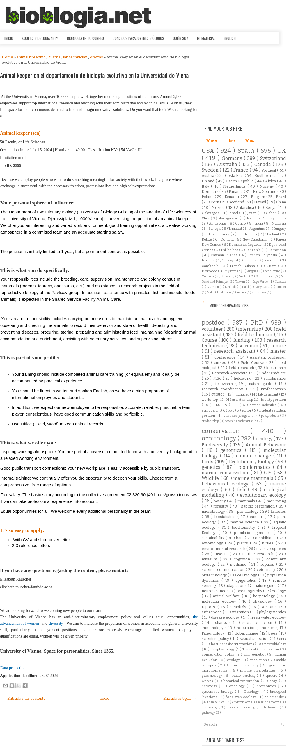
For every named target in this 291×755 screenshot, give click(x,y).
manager (242, 394)
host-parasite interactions (233, 644)
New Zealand (265, 191)
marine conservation (226, 473)
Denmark (210, 191)
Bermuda (272, 260)
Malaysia (279, 223)
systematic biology (218, 692)
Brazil (281, 197)
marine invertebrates (259, 670)
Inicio (8, 38)
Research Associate (230, 373)
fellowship (225, 384)
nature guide (262, 384)
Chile (206, 218)
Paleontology (213, 633)
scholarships (275, 378)
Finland (209, 181)
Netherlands (235, 186)
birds (208, 461)
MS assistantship (240, 400)
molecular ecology (220, 601)
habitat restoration (258, 506)
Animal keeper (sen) (20, 133)
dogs (274, 681)
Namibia (254, 218)
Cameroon (277, 250)
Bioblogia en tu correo (85, 38)
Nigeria (226, 276)
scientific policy (216, 638)
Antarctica (245, 207)
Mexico (219, 207)
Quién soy (180, 38)
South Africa (266, 175)
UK (281, 150)
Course (210, 340)
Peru (215, 202)
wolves (208, 681)
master (278, 351)
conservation (226, 431)
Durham (213, 287)
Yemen (241, 292)
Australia (228, 164)
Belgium (258, 197)
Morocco (210, 271)
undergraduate (273, 373)
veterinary (267, 569)
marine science (245, 522)
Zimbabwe (259, 292)
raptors (209, 607)
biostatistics (225, 516)
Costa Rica (235, 175)
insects (222, 554)
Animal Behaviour (266, 445)
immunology (213, 628)
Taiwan (240, 282)
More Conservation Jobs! (229, 305)
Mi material (206, 38)
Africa (271, 181)
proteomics (267, 686)
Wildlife (211, 478)
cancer (257, 516)
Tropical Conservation (261, 649)
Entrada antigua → (179, 698)
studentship (210, 421)
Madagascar (228, 218)
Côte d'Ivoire (272, 271)
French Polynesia (263, 255)
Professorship (273, 389)
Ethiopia (231, 287)
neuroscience (214, 591)
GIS (269, 473)
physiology (263, 601)
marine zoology (269, 702)
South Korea (265, 276)
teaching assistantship (241, 421)
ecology (265, 438)
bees (273, 633)
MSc (218, 378)
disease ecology (226, 617)
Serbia (244, 276)
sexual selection (255, 638)
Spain (247, 150)
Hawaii (260, 202)
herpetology (264, 596)
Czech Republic (240, 181)
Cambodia (211, 266)
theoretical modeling (241, 707)
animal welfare (227, 596)
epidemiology (241, 702)
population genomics (256, 628)
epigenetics (247, 580)
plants (243, 543)
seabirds (239, 607)
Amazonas (218, 223)
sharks (222, 622)
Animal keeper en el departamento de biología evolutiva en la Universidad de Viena (94, 75)
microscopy (210, 707)
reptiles (268, 564)
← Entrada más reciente (24, 698)
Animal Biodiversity (243, 665)
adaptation (235, 585)
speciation (259, 660)
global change (247, 633)
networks (210, 686)
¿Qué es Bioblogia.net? (40, 38)
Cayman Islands (225, 255)
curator (218, 394)
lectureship (276, 368)
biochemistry (245, 527)
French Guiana (243, 266)
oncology (237, 686)
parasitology (212, 676)
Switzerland (273, 158)
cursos (221, 362)
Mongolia (208, 276)
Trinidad (235, 229)
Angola (252, 271)
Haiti (245, 287)
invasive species (271, 548)
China (281, 202)
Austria (54, 57)
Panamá (236, 191)
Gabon (272, 213)
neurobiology (275, 644)
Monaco (225, 292)
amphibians (266, 538)
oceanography (250, 591)
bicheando (271, 707)
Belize (207, 239)
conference (225, 357)
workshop (210, 400)
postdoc (214, 322)
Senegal (215, 229)
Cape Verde (260, 282)
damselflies (217, 702)
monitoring (276, 501)
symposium (211, 410)
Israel (233, 213)
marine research (258, 554)
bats (240, 538)
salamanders (275, 697)
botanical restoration (241, 681)
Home (8, 57)
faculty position (273, 400)
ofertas (97, 57)
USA (209, 150)
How (231, 140)
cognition (243, 559)
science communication (224, 569)
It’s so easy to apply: (22, 530)
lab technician (75, 57)
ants (282, 639)
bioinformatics (255, 467)
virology (234, 660)
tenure (278, 345)
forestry (221, 506)
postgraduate (270, 416)
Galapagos (211, 213)
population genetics (254, 532)
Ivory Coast (263, 287)
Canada (263, 164)
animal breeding (31, 57)
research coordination (224, 389)
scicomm (249, 345)
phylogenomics (272, 612)
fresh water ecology (268, 617)
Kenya (271, 207)
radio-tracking (244, 676)
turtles (269, 543)
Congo (241, 223)
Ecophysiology (222, 649)
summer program (238, 416)
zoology (279, 591)
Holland (209, 260)
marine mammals (254, 478)
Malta (211, 292)
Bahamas (249, 260)
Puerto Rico (247, 234)
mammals (246, 501)
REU (217, 405)
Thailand (272, 234)
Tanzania (254, 250)
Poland (208, 197)
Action (269, 607)
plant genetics (255, 654)
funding (242, 340)
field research (242, 368)
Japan (252, 213)
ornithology (219, 438)
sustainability (214, 538)
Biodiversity (216, 445)
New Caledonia (255, 239)
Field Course (253, 362)
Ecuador (233, 197)
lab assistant (268, 394)
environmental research (224, 548)
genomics (232, 450)
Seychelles (277, 218)
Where (211, 140)
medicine (239, 564)
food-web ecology (241, 697)
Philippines (230, 250)
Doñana (228, 239)
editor (247, 410)
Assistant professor (268, 357)
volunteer (213, 329)
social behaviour (258, 622)
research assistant (235, 351)
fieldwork (243, 378)
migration (241, 612)
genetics (212, 467)
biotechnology (215, 575)
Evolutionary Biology (252, 461)
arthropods (212, 612)
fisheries (278, 511)
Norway (268, 186)
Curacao (280, 282)
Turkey (228, 260)
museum (211, 559)
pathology (209, 713)
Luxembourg (219, 234)
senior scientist (264, 405)
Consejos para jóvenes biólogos (138, 38)
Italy (206, 186)
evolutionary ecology (263, 495)
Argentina (257, 229)
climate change (254, 456)
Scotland (237, 202)
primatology (248, 511)
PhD (258, 322)
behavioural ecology (227, 484)
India (259, 223)
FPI (235, 405)
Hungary (279, 229)
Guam (272, 266)
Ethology (252, 692)
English (230, 38)
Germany (233, 158)
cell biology (247, 575)
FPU (231, 410)
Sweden (211, 170)
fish (242, 489)
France (241, 170)
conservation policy (218, 654)
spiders (272, 676)
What (249, 140)
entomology (213, 543)
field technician (256, 334)
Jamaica (281, 287)
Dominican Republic (245, 245)
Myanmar (232, 271)
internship (250, 329)
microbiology (214, 511)
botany (220, 501)
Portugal (269, 170)
